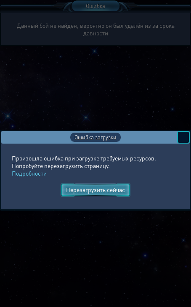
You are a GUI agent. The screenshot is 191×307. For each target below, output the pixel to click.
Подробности (29, 173)
